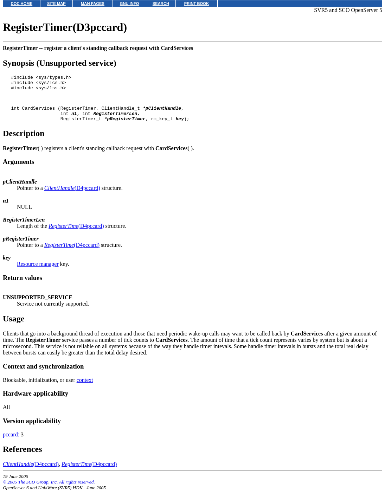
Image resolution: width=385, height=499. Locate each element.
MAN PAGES (92, 3)
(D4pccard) (72, 196)
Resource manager (38, 272)
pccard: (11, 443)
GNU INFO (129, 3)
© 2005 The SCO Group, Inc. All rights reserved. (49, 490)
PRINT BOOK (196, 3)
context (85, 388)
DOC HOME (22, 3)
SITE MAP (56, 3)
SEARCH (161, 3)
